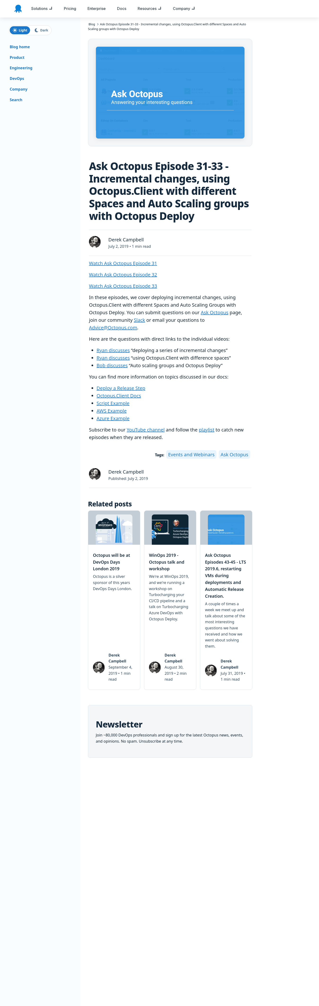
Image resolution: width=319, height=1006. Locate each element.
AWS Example (111, 411)
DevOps (17, 78)
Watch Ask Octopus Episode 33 (123, 286)
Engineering (21, 67)
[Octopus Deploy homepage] (18, 9)
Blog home (20, 46)
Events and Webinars (191, 454)
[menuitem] (41, 8)
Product (17, 57)
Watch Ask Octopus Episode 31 (123, 263)
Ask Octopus (214, 312)
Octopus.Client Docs (118, 395)
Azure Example (112, 418)
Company (18, 89)
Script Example (112, 403)
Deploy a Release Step (120, 388)
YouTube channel (146, 430)
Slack (139, 320)
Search (16, 99)
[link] (114, 600)
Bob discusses (112, 365)
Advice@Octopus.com (113, 327)
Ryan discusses (113, 350)
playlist (206, 430)
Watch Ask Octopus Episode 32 (123, 274)
